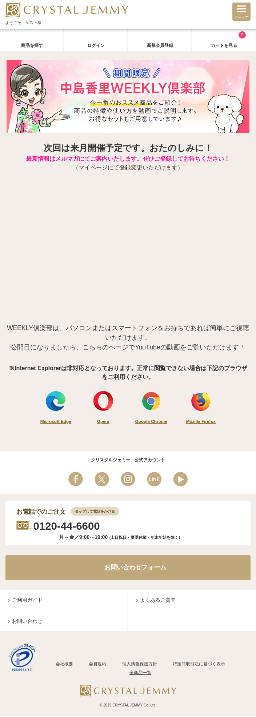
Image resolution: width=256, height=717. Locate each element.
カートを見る (228, 39)
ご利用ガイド (27, 601)
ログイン (96, 45)
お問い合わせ (27, 622)
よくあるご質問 (158, 601)
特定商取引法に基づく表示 (199, 665)
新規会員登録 (160, 45)
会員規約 (97, 665)
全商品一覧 (140, 673)
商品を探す (32, 45)
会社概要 (64, 665)
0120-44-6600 (67, 526)
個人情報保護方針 (139, 665)
